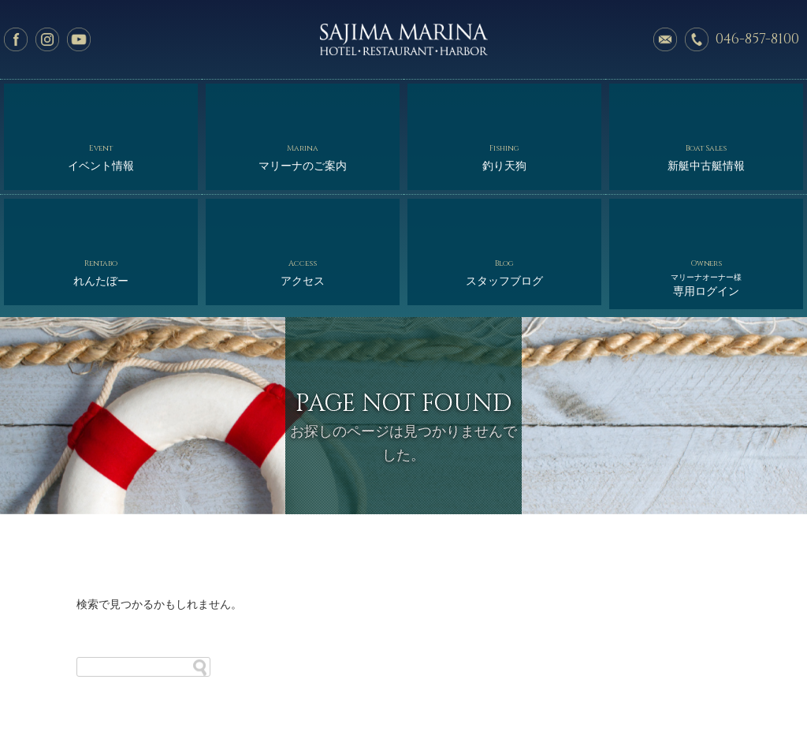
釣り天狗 (504, 105)
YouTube (79, 39)
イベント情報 (101, 105)
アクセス (303, 165)
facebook (16, 39)
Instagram (47, 39)
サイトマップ (714, 692)
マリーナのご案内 (303, 105)
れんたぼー (101, 165)
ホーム (89, 692)
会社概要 (510, 692)
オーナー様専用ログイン (407, 707)
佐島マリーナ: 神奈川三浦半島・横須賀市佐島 (403, 39)
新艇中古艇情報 (706, 105)
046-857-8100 (757, 39)
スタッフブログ (504, 165)
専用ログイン (706, 169)
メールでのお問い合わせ (665, 39)
